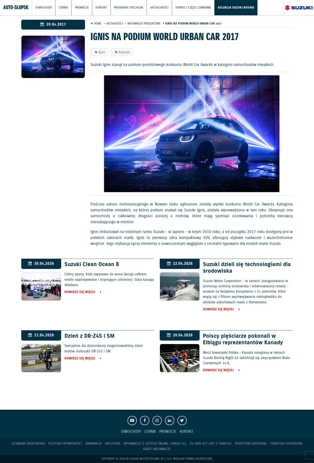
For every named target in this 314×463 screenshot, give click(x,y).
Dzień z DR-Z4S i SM (89, 336)
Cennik (62, 7)
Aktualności (154, 7)
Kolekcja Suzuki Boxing (226, 7)
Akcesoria (112, 443)
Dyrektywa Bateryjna (251, 443)
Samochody (43, 7)
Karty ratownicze (157, 449)
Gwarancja (93, 443)
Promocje (80, 7)
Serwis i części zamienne (186, 7)
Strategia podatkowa (286, 443)
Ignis (101, 52)
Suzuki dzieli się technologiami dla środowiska (247, 268)
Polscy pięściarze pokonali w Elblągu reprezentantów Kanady (243, 339)
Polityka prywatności (65, 443)
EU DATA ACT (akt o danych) (210, 443)
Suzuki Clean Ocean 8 (91, 264)
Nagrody (124, 52)
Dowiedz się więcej (79, 292)
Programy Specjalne (125, 7)
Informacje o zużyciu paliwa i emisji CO (155, 443)
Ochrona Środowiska (28, 443)
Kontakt (99, 7)
